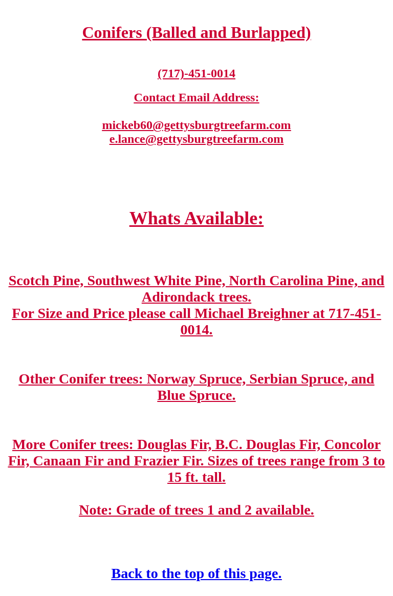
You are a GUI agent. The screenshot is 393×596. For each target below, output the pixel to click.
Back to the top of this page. (196, 573)
